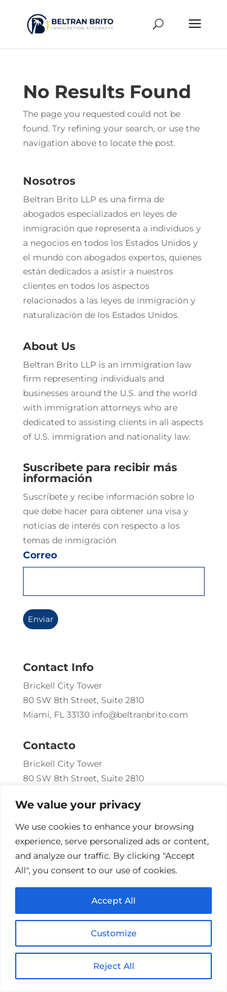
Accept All (113, 900)
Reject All (113, 966)
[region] (113, 888)
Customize (114, 933)
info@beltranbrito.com (140, 714)
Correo (40, 555)
